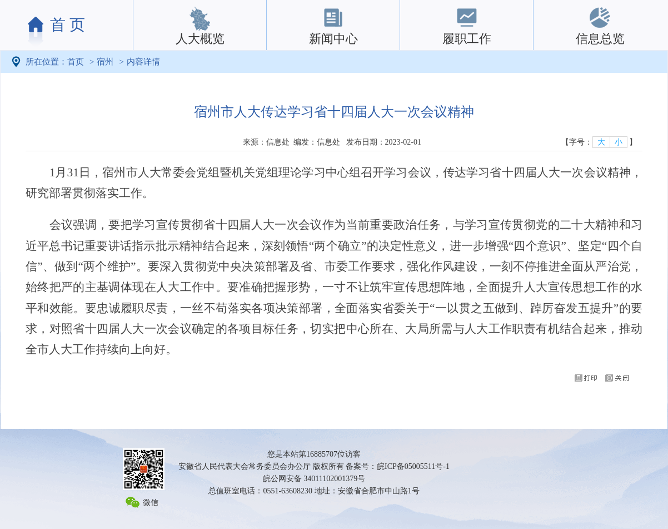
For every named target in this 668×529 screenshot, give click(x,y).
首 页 (67, 24)
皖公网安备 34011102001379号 (314, 478)
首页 (75, 61)
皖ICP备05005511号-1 (413, 466)
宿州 (105, 61)
